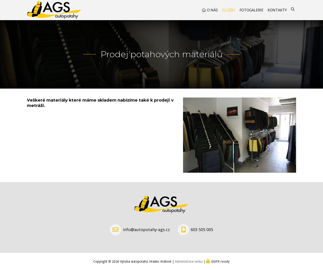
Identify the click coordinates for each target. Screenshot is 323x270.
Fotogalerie (251, 10)
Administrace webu (189, 261)
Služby (228, 10)
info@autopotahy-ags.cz (146, 229)
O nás (212, 10)
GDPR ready (220, 261)
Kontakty (277, 10)
